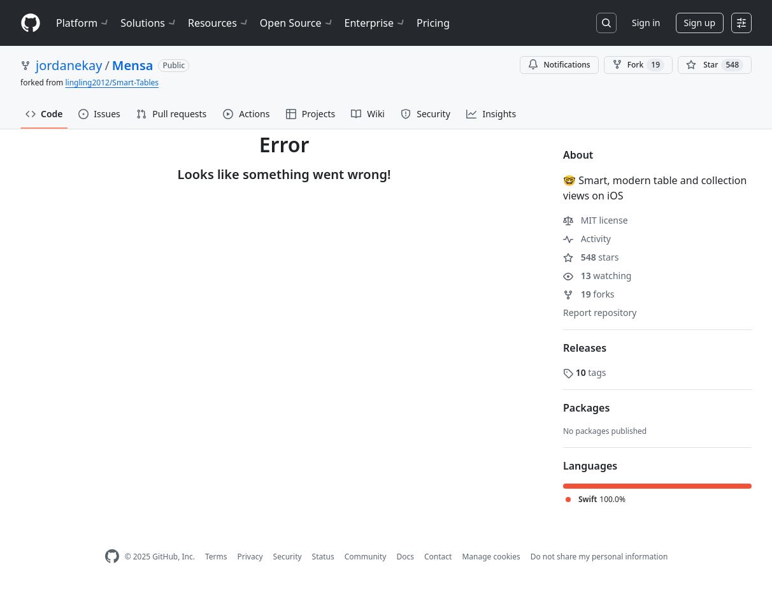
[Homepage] (30, 23)
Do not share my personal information (599, 556)
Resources (219, 23)
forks (589, 294)
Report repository (599, 312)
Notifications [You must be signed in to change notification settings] (559, 64)
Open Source (297, 23)
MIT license (595, 220)
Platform (83, 23)
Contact (438, 556)
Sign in (646, 23)
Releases (584, 348)
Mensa (133, 65)
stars (590, 257)
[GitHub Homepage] (112, 557)
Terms (216, 556)
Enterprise (375, 23)
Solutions (149, 23)
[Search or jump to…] (606, 22)
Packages (586, 408)
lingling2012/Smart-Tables (112, 82)
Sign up (699, 23)
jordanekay (69, 65)
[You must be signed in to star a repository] (715, 65)
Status (323, 556)
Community (366, 556)
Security (287, 556)
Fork (638, 65)
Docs (405, 556)
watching (597, 276)
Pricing (433, 23)
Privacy (250, 556)
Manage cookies (491, 556)
